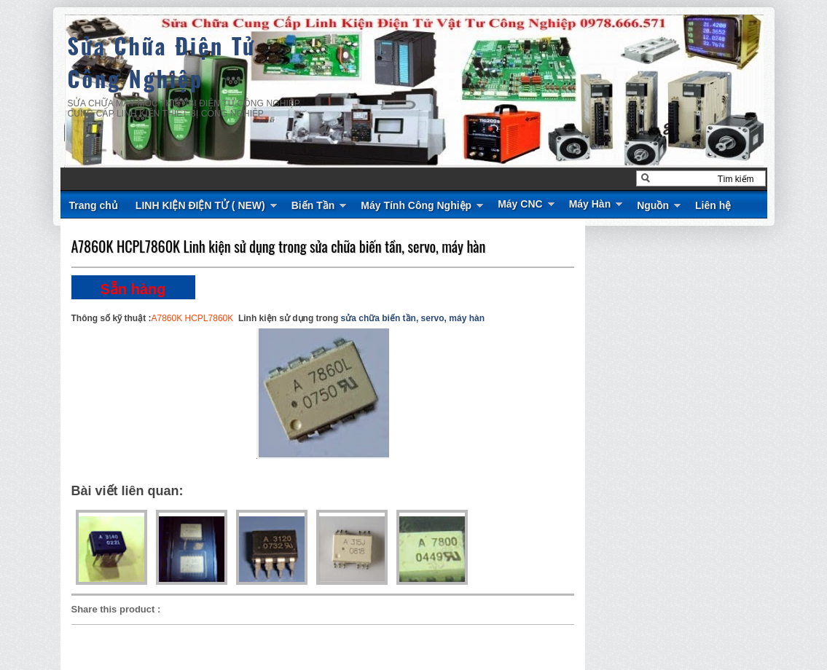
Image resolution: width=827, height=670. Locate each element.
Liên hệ (713, 205)
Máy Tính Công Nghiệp (416, 205)
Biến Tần (313, 205)
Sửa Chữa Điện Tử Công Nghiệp (162, 62)
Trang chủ (93, 205)
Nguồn (653, 205)
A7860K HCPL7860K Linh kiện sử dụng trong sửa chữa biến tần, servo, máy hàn (278, 246)
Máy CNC (520, 204)
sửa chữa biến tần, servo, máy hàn (413, 318)
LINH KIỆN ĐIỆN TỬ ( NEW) (200, 205)
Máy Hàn (590, 204)
